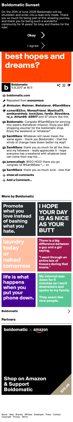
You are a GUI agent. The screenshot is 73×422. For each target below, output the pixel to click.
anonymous (35, 100)
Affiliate (28, 414)
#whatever (43, 105)
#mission (13, 105)
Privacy (16, 417)
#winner (28, 105)
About (4, 414)
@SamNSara (61, 105)
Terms (25, 417)
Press (48, 414)
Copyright (6, 417)
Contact (57, 414)
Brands (19, 414)
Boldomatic (19, 84)
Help (11, 414)
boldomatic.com (18, 95)
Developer (39, 414)
